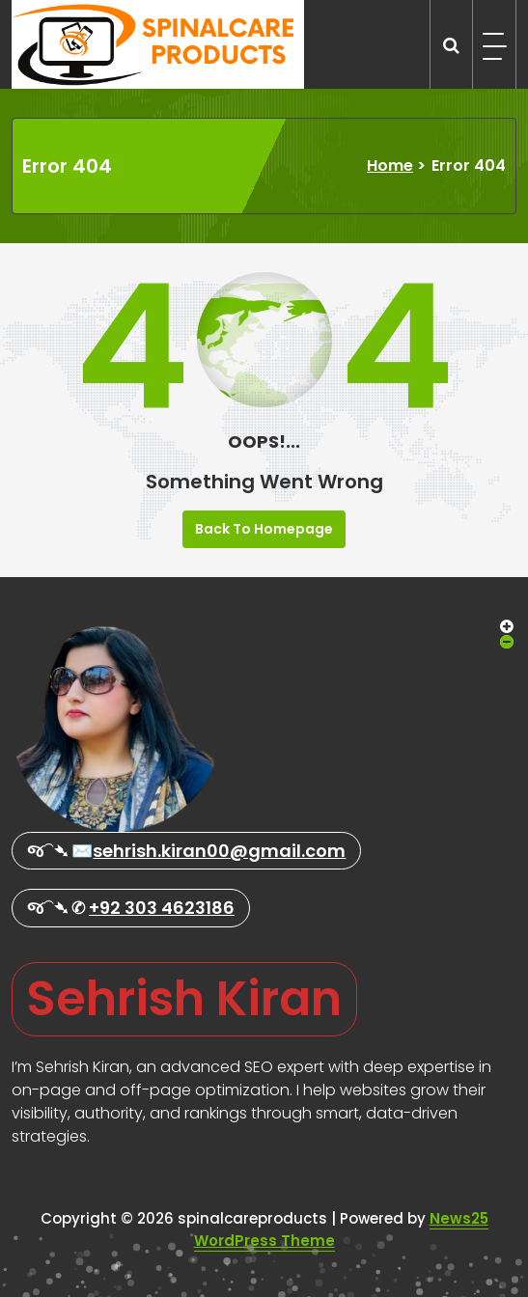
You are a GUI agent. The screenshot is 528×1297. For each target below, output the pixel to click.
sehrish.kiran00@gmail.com (219, 851)
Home (390, 165)
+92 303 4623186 (162, 908)
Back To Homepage (264, 528)
